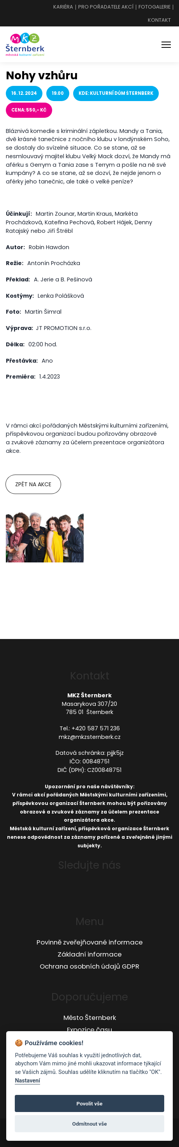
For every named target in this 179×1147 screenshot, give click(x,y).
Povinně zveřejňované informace (90, 942)
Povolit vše (90, 1103)
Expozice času (89, 1029)
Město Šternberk (89, 1017)
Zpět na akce (33, 484)
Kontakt (159, 20)
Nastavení (27, 1080)
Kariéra (63, 7)
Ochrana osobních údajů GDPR (89, 966)
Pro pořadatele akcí (105, 7)
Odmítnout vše (89, 1124)
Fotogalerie (154, 7)
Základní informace (90, 954)
